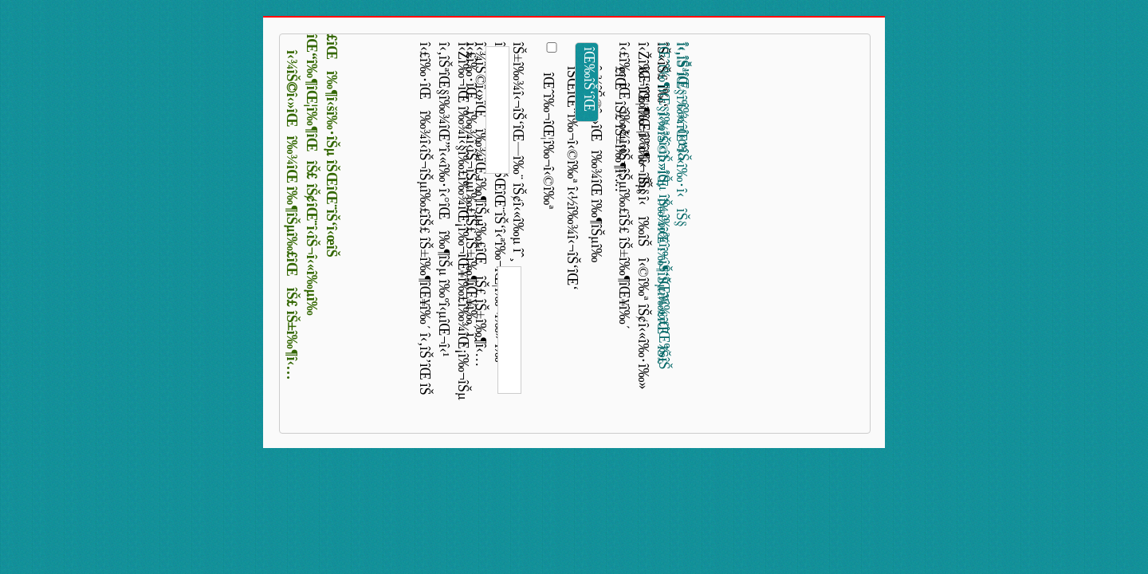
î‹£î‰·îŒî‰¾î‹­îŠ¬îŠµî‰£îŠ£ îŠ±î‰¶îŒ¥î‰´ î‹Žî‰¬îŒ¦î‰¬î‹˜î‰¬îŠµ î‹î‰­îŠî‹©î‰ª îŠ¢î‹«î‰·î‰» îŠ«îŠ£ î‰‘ (635, 215)
